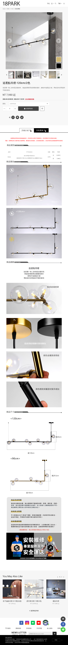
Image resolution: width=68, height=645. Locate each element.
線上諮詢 (49, 628)
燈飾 (8, 9)
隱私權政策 (26, 642)
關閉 (62, 640)
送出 (54, 633)
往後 (63, 577)
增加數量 (15, 108)
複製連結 (22, 117)
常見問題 (39, 628)
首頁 (4, 9)
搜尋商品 (55, 3)
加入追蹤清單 (42, 108)
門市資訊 (8, 628)
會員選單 (52, 3)
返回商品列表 (35, 611)
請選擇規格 (29, 103)
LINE (17, 117)
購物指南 (18, 628)
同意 (56, 640)
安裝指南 (28, 628)
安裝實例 (39, 130)
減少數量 (4, 108)
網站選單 (64, 3)
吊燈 (12, 9)
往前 (57, 577)
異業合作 (60, 628)
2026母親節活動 (29, 99)
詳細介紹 (25, 130)
